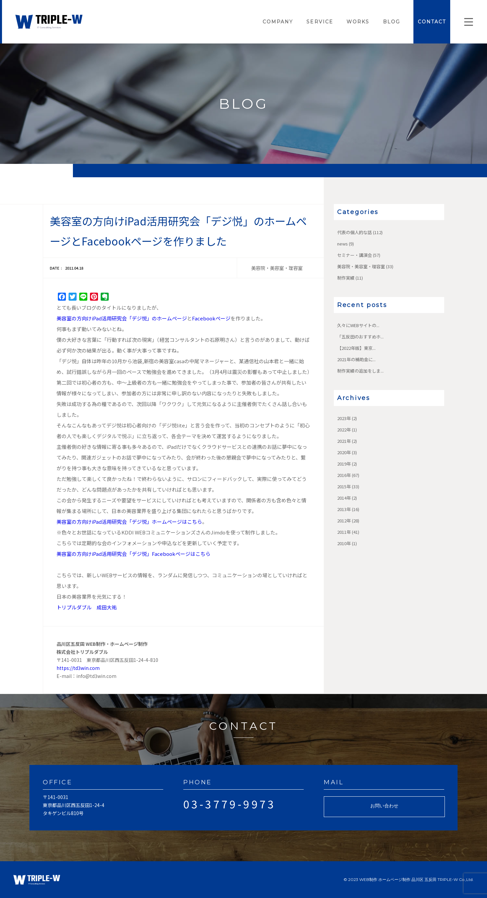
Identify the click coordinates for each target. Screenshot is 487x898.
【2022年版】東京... (356, 348)
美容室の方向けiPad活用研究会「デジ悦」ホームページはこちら (129, 521)
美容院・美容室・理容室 (361, 266)
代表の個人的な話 (354, 232)
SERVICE (319, 21)
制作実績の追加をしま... (360, 371)
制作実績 (346, 278)
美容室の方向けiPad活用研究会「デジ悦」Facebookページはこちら (133, 553)
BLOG (391, 21)
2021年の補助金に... (356, 359)
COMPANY (278, 21)
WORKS (358, 21)
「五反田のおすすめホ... (360, 336)
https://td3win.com (78, 668)
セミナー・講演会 (354, 255)
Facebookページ (211, 318)
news (342, 243)
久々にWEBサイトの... (358, 325)
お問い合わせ (384, 806)
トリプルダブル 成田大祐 (87, 607)
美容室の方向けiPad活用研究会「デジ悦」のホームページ (122, 318)
